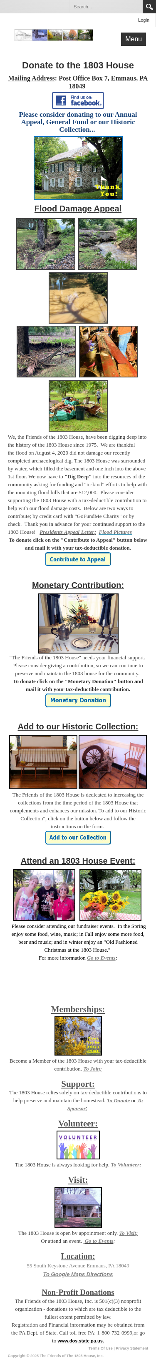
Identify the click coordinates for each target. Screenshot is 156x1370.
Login (143, 20)
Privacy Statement (132, 1348)
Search (149, 6)
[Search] (105, 6)
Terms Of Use (101, 1348)
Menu (133, 39)
